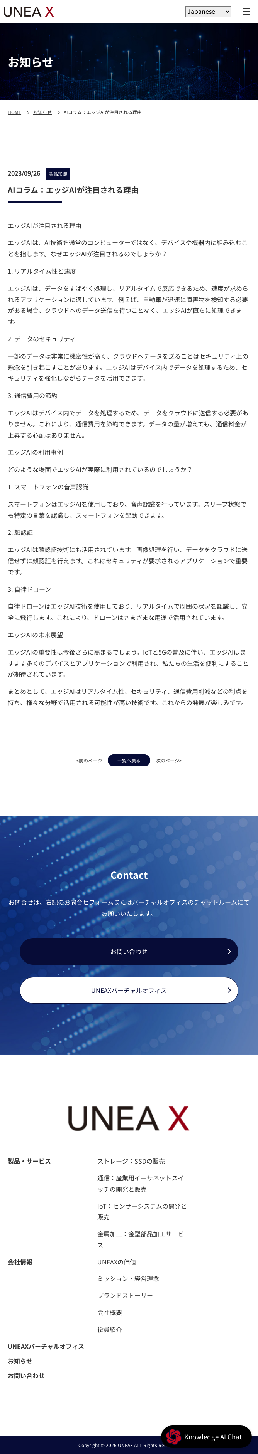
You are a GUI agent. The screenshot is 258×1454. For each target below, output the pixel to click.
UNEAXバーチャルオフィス (129, 990)
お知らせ (42, 112)
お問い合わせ (129, 951)
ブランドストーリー (125, 1295)
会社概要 (109, 1312)
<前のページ (89, 760)
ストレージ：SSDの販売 (131, 1160)
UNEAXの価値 (116, 1261)
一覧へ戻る (129, 760)
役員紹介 (109, 1329)
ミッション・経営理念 (128, 1278)
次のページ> (169, 760)
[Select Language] (208, 11)
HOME (14, 112)
